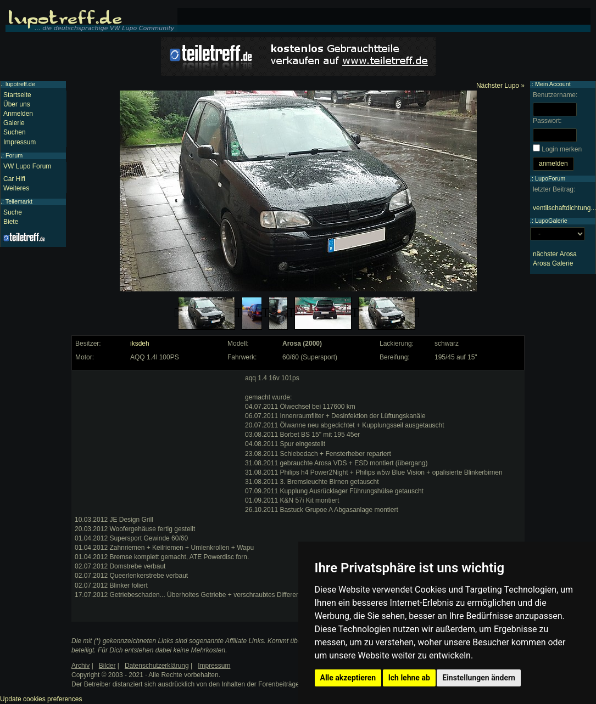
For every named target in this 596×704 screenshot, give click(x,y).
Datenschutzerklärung (157, 665)
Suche (12, 212)
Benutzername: (555, 95)
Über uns (16, 104)
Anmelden (18, 113)
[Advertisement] (157, 442)
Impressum (19, 142)
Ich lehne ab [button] (409, 677)
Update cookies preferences (41, 699)
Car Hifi (14, 179)
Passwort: (547, 121)
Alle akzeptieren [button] (348, 677)
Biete (10, 222)
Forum (14, 155)
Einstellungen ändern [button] (478, 677)
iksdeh (139, 343)
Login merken (562, 149)
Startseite (17, 95)
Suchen (14, 132)
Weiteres (16, 188)
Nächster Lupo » (500, 85)
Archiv (80, 665)
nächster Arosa (555, 254)
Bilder (107, 665)
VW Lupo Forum (27, 166)
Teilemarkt (18, 201)
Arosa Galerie (553, 263)
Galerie (14, 123)
